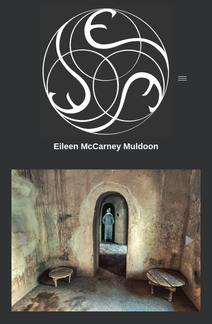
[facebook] (24, 306)
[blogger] (42, 306)
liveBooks (120, 292)
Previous (22, 217)
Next (190, 217)
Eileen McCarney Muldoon (106, 146)
